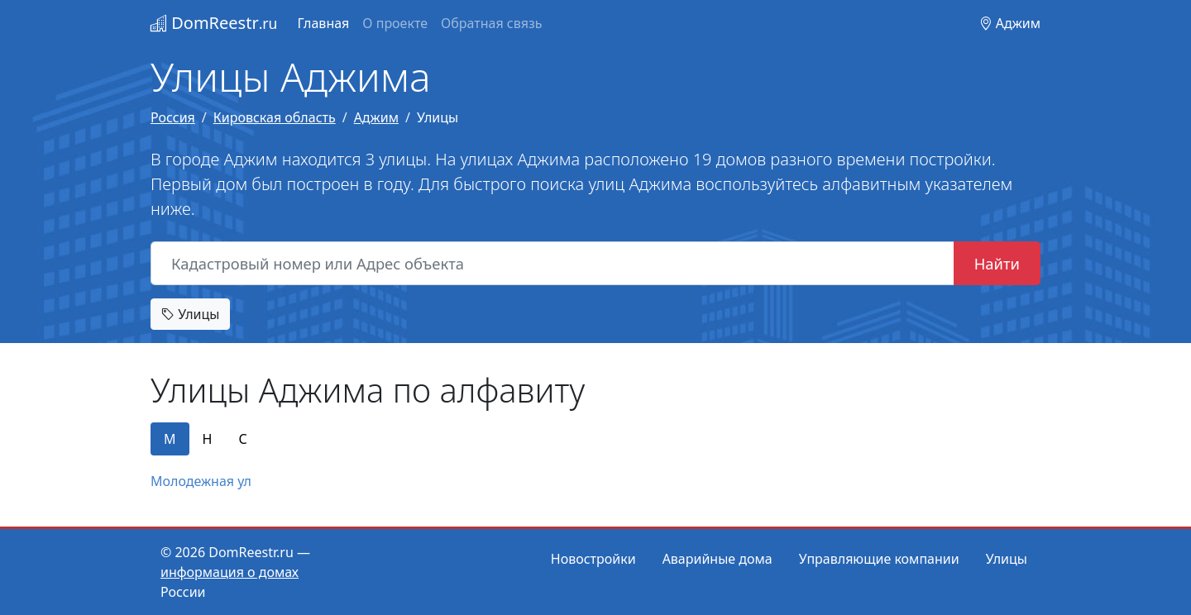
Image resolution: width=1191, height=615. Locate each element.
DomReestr (214, 23)
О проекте (395, 23)
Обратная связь (491, 23)
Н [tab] (208, 439)
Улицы (190, 314)
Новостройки (593, 559)
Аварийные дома (717, 559)
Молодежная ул (201, 481)
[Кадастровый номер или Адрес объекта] (552, 263)
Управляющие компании (879, 559)
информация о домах (229, 572)
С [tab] (242, 439)
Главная (323, 23)
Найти (997, 263)
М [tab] (170, 439)
